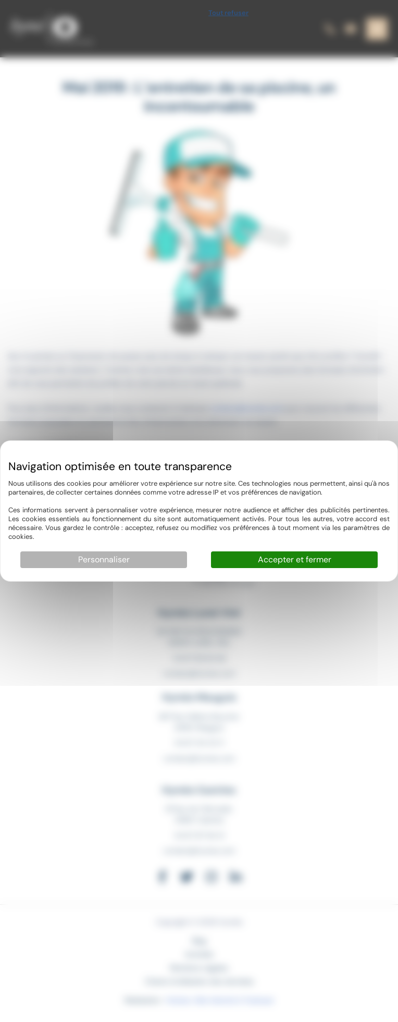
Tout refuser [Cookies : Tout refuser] (228, 12)
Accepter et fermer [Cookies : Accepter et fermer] (294, 559)
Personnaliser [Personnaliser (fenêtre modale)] (104, 559)
